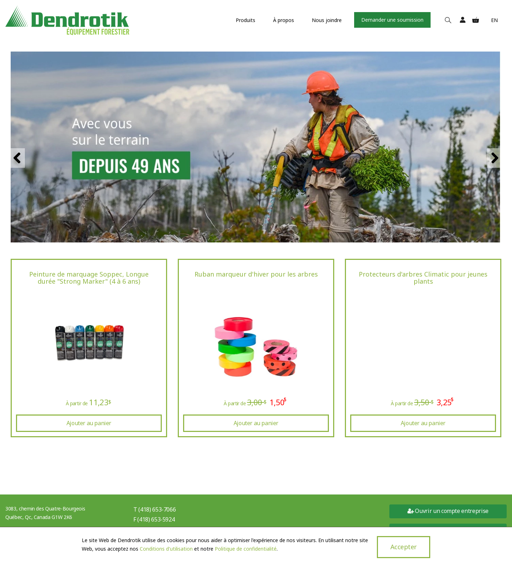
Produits (245, 20)
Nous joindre (327, 20)
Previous (18, 158)
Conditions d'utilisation (166, 548)
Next (494, 158)
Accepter (403, 546)
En (494, 20)
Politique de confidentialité (246, 548)
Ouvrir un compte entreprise (448, 511)
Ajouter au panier (88, 423)
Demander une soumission (392, 19)
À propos (283, 20)
